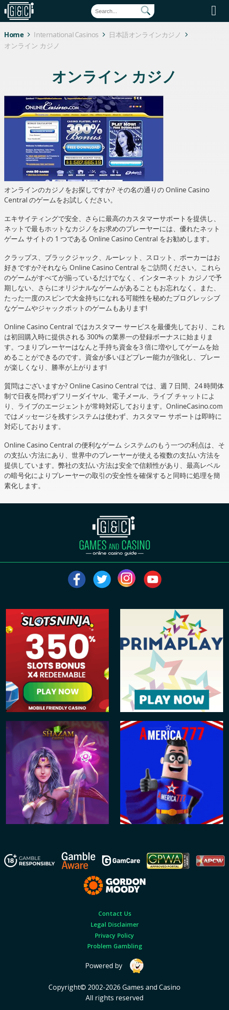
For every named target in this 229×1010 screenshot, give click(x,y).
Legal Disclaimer (115, 924)
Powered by (114, 965)
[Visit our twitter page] (102, 579)
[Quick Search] (122, 11)
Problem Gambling (114, 946)
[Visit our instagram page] (127, 579)
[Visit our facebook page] (76, 579)
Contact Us (114, 913)
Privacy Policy (114, 935)
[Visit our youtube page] (152, 579)
